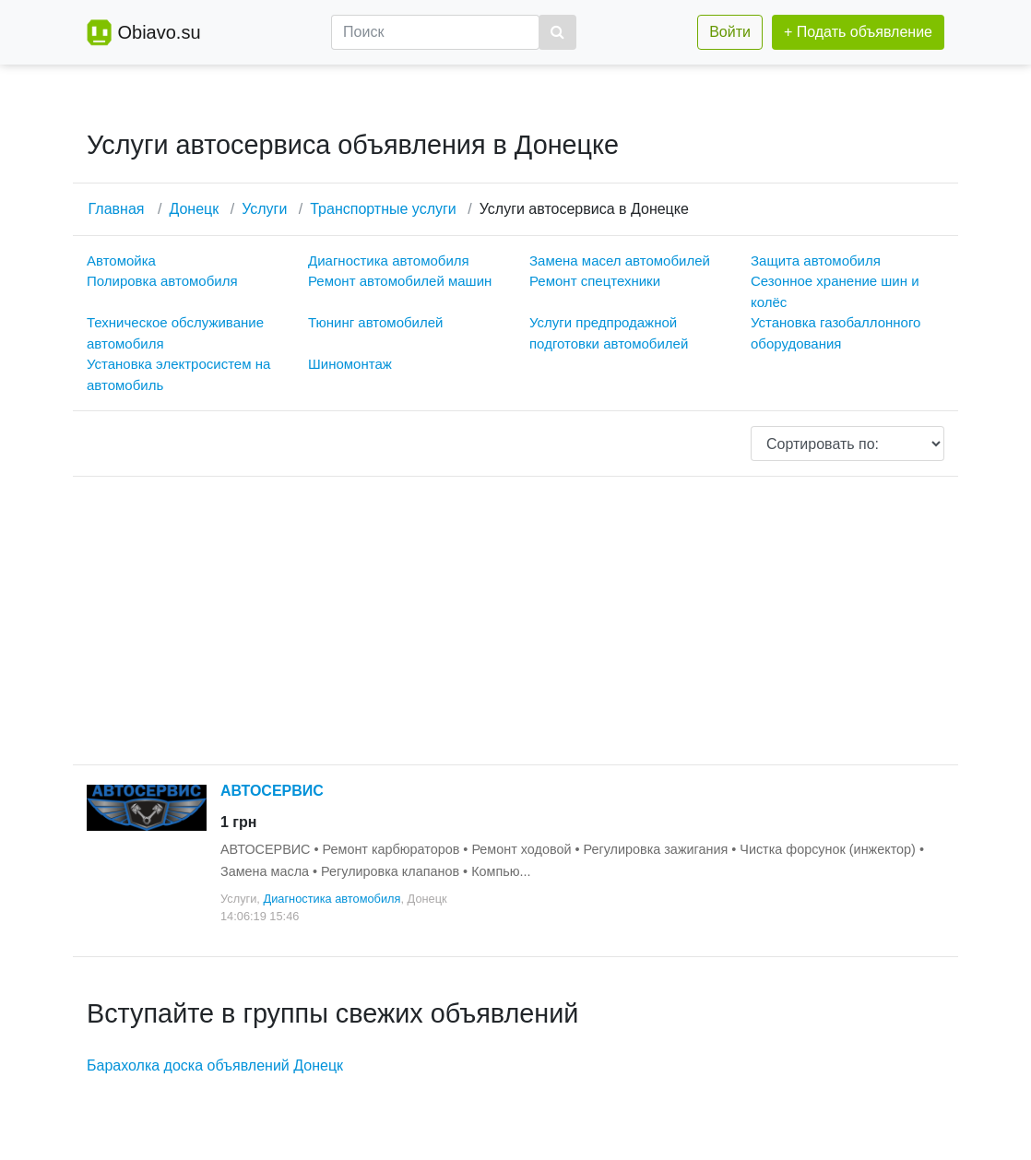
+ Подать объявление (858, 32)
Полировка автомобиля (162, 281)
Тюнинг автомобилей (375, 322)
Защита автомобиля (816, 260)
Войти (730, 32)
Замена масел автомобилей (619, 260)
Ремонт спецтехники (594, 281)
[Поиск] (435, 32)
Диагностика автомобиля (388, 260)
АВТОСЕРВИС (272, 791)
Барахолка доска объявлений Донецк (215, 1065)
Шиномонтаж (350, 364)
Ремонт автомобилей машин (400, 281)
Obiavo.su (158, 32)
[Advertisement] (515, 620)
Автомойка (121, 260)
